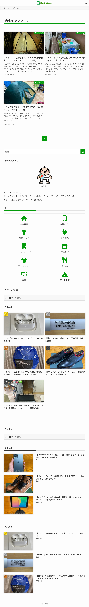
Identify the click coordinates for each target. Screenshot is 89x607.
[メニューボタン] (3, 3)
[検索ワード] (44, 151)
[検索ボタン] (86, 3)
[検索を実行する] (82, 151)
